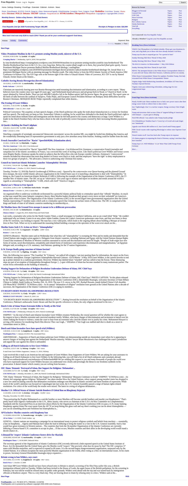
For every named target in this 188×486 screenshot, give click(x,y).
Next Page (5, 48)
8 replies (33, 348)
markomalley (29, 83)
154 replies (35, 393)
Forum (18, 2)
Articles (5, 41)
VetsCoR (135, 26)
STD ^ (5, 131)
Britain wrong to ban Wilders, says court (19, 457)
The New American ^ (11, 146)
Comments (23, 40)
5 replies (36, 331)
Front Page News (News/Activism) (144, 97)
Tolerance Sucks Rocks (32, 188)
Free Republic (8, 2)
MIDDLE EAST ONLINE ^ (13, 296)
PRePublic (25, 143)
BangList (34, 11)
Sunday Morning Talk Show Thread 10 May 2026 (149, 58)
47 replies (31, 56)
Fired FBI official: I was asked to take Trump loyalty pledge (152, 118)
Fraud (92, 11)
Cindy (25, 165)
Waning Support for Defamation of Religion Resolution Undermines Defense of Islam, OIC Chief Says (46, 268)
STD (24, 128)
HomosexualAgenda (50, 11)
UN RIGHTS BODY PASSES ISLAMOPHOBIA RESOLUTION (30, 291)
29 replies (32, 165)
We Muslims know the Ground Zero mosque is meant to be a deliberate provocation (38, 207)
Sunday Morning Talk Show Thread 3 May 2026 (148, 61)
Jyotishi (24, 56)
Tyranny (116, 11)
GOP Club (135, 15)
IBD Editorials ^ (9, 109)
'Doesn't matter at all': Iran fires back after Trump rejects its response (155, 135)
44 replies (38, 415)
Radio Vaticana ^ (9, 86)
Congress (86, 11)
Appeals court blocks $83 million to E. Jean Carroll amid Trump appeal (156, 126)
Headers (118, 44)
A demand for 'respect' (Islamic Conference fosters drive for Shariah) (32, 435)
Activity (13, 40)
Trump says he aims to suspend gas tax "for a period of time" (152, 54)
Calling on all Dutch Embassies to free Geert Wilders (24, 346)
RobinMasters (27, 210)
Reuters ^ (6, 233)
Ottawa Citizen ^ (9, 213)
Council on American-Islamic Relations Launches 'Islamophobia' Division (34, 163)
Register (31, 2)
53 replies (35, 230)
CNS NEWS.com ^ (10, 168)
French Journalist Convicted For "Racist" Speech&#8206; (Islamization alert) (36, 140)
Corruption (73, 11)
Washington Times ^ (10, 440)
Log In (24, 2)
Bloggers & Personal (139, 11)
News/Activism (137, 17)
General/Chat (136, 13)
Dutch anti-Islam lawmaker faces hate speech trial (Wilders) (28, 328)
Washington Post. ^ (10, 334)
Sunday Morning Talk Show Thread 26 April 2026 (149, 67)
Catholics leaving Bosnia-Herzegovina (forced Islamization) (27, 81)
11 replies (36, 210)
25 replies (37, 437)
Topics (170, 11)
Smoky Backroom (138, 24)
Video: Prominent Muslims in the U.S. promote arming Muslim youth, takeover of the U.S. (41, 54)
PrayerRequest (12, 11)
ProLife (27, 11)
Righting (25, 252)
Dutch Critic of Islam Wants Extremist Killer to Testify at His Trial (31, 306)
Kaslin (25, 106)
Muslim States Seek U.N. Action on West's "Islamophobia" (27, 227)
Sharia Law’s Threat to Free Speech (17, 185)
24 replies (31, 309)
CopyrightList (101, 13)
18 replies (45, 188)
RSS (127, 476)
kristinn (27, 393)
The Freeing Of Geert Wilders (14, 103)
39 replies (32, 293)
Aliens (40, 11)
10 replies (38, 83)
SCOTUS (21, 11)
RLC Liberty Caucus (139, 22)
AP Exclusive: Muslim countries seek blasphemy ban (24, 413)
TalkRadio (42, 13)
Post (180, 11)
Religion (135, 20)
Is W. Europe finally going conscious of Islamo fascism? (25, 249)
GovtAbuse (109, 11)
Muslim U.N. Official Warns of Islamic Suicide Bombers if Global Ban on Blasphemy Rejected (43, 390)
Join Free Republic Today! (153, 35)
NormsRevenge (28, 415)
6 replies (32, 106)
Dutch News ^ (8, 463)
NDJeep (25, 348)
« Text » (125, 44)
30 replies (30, 128)
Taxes (80, 11)
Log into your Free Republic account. (159, 39)
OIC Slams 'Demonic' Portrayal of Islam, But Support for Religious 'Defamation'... (38, 368)
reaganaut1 (26, 230)
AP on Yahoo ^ (8, 418)
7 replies (34, 143)
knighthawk (27, 331)
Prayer (4, 11)
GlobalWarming (63, 11)
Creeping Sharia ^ (9, 59)
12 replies (33, 252)
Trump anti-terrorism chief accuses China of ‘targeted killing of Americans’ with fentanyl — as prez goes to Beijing (157, 113)
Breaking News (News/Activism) (143, 45)
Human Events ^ (9, 191)
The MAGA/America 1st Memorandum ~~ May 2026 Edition (153, 64)
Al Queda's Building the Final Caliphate (19, 125)
